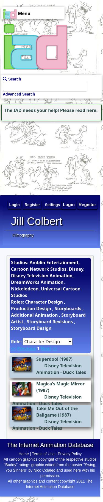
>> (54, 348)
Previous (26, 348)
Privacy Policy (70, 454)
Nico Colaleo (44, 470)
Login (69, 204)
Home (24, 454)
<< (13, 348)
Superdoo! (47, 359)
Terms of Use (43, 454)
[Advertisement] (34, 156)
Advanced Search (19, 94)
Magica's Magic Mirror (60, 384)
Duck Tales (74, 372)
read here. (86, 110)
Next (46, 348)
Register (87, 204)
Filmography (23, 235)
